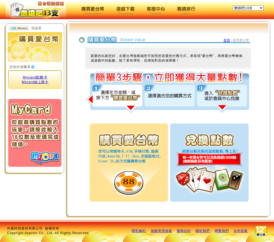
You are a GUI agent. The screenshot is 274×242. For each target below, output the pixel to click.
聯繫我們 (222, 231)
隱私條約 (139, 231)
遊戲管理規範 (161, 231)
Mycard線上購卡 (35, 82)
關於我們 (203, 231)
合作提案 (241, 231)
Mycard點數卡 (35, 77)
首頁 (226, 40)
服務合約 (184, 231)
